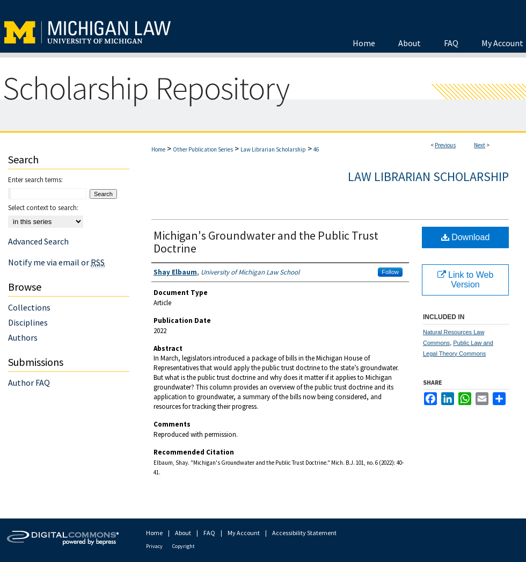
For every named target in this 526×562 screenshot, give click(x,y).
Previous (445, 145)
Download (465, 237)
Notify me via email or (56, 262)
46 (316, 149)
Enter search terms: (35, 179)
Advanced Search (38, 241)
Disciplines (28, 322)
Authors (23, 337)
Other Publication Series (203, 149)
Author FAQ (29, 382)
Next (479, 145)
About (183, 533)
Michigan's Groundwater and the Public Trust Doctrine (266, 242)
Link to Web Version (465, 279)
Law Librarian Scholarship (273, 149)
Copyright (183, 546)
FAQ (209, 533)
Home (158, 149)
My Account (244, 533)
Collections (29, 307)
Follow (390, 272)
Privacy (154, 546)
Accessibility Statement (304, 533)
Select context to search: (43, 207)
